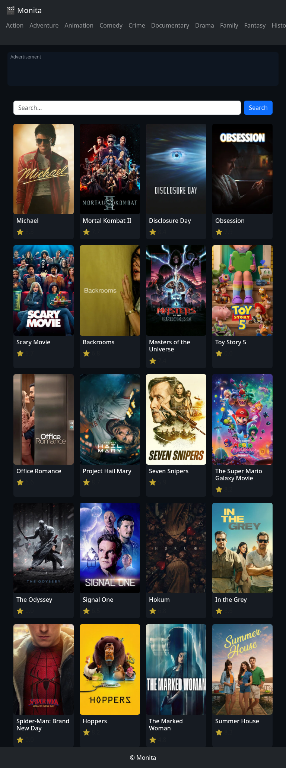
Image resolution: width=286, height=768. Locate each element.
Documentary (170, 25)
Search (258, 108)
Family (229, 25)
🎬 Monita (24, 10)
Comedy (111, 25)
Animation (78, 25)
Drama (204, 25)
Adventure (43, 25)
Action (14, 25)
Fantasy (255, 25)
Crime (136, 25)
